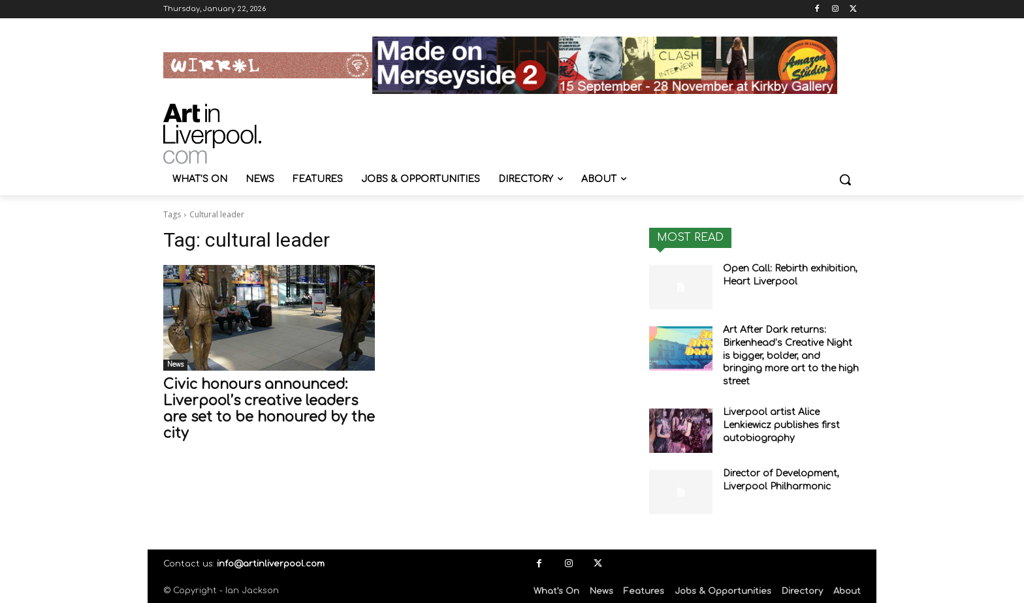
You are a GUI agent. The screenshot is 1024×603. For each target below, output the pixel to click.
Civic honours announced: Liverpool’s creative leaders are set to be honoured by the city (269, 409)
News (175, 364)
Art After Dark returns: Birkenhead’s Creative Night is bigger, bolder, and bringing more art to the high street (791, 355)
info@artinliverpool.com (271, 563)
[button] (845, 179)
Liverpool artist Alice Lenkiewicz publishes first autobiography (781, 424)
